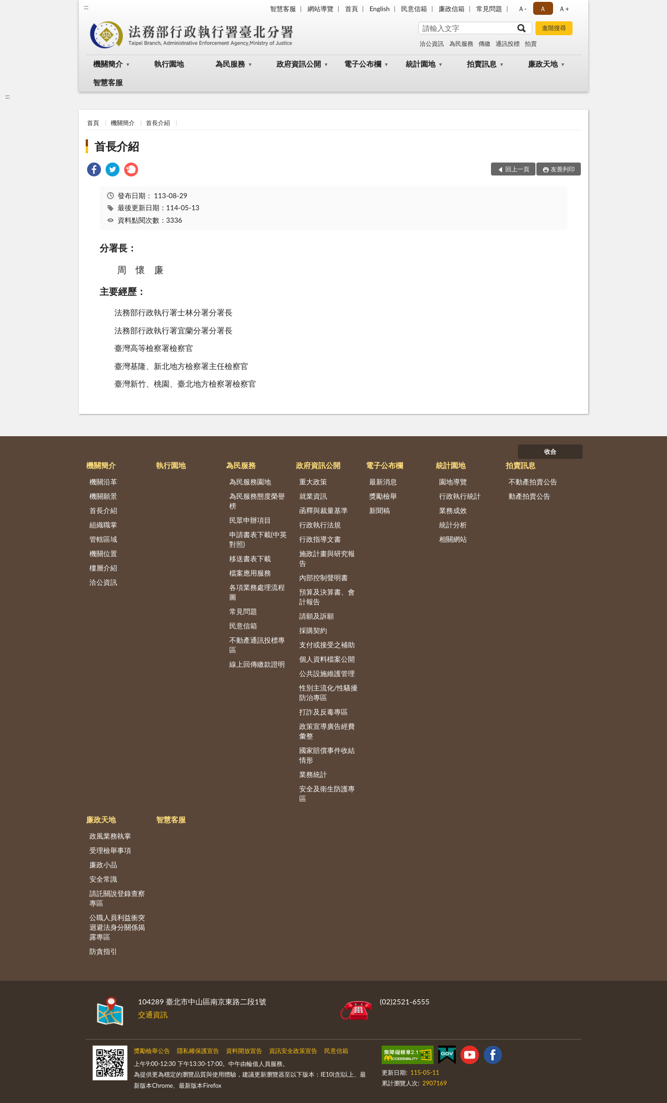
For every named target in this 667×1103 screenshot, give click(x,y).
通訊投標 (508, 43)
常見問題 (489, 9)
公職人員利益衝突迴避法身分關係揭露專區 (117, 927)
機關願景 (103, 496)
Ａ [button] (543, 9)
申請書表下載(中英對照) (258, 539)
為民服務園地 (250, 481)
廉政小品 (103, 864)
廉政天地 (543, 63)
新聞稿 (379, 510)
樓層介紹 (103, 568)
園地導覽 (453, 481)
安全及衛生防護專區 (327, 793)
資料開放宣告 (244, 1050)
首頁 (351, 9)
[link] (94, 171)
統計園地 (420, 63)
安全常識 (103, 879)
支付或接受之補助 (327, 644)
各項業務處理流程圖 (257, 592)
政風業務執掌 (110, 836)
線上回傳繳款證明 (257, 664)
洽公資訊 (432, 43)
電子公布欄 (362, 63)
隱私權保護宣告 (198, 1050)
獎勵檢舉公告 (152, 1050)
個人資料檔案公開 (327, 659)
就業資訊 (313, 496)
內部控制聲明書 (323, 577)
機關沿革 (103, 481)
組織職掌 (103, 524)
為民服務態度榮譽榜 (257, 501)
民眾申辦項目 (250, 520)
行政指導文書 (320, 539)
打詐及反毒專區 (323, 712)
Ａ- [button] (522, 9)
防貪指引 (103, 951)
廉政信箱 (452, 9)
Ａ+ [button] (564, 9)
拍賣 (531, 43)
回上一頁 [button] (517, 169)
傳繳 (484, 43)
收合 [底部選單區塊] (550, 451)
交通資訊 (153, 1014)
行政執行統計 (460, 496)
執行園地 (169, 63)
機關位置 (103, 553)
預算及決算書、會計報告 (327, 597)
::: (86, 7)
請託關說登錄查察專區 (117, 898)
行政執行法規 (320, 524)
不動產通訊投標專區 (257, 645)
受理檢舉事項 (110, 850)
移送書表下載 (250, 558)
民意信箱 (414, 9)
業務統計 (313, 774)
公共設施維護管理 (327, 673)
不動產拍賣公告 (533, 481)
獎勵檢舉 (383, 496)
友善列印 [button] (563, 169)
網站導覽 (321, 9)
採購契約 (313, 630)
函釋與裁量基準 (323, 510)
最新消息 (383, 481)
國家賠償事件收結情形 (327, 755)
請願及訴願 (316, 616)
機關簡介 (108, 63)
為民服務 (461, 43)
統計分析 (453, 524)
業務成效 (453, 510)
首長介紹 (158, 122)
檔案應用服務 (250, 573)
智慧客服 (283, 9)
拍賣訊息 (482, 63)
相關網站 (453, 539)
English (380, 9)
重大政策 (313, 481)
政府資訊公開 (299, 63)
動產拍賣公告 (529, 496)
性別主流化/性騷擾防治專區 (328, 692)
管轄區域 (103, 539)
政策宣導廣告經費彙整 (327, 731)
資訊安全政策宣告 (293, 1050)
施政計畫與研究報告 (327, 558)
